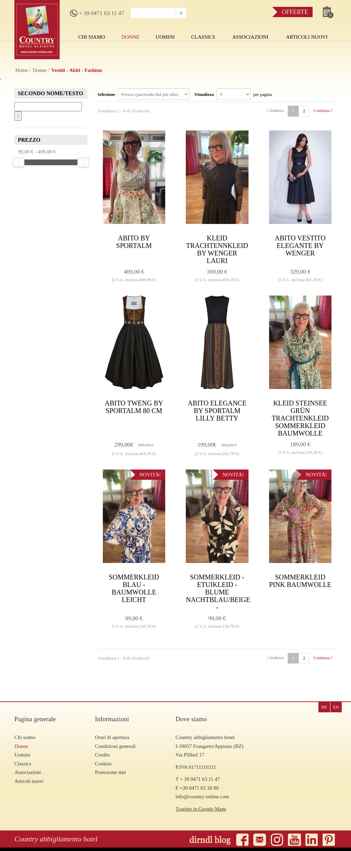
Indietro (275, 110)
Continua (322, 110)
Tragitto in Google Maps (201, 809)
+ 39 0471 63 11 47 (97, 13)
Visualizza (233, 94)
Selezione (144, 94)
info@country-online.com (202, 796)
